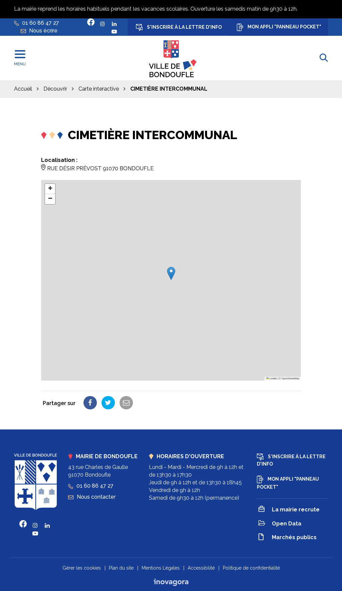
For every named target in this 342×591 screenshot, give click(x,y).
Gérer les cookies (81, 568)
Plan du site (121, 568)
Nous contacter (92, 497)
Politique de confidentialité (251, 568)
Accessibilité (201, 568)
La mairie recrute (289, 510)
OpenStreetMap (290, 378)
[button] (171, 273)
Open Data (280, 524)
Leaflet (271, 378)
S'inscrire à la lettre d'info (179, 27)
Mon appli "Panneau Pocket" (279, 27)
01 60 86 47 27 (91, 486)
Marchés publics (288, 538)
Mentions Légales (161, 568)
